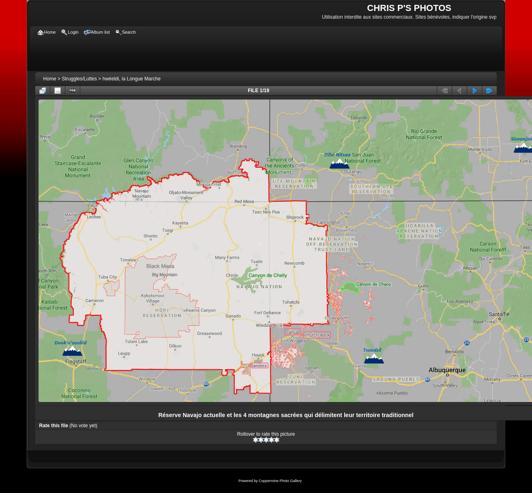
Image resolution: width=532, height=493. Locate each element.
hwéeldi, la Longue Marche (132, 79)
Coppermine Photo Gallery (280, 481)
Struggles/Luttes (79, 79)
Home (49, 79)
